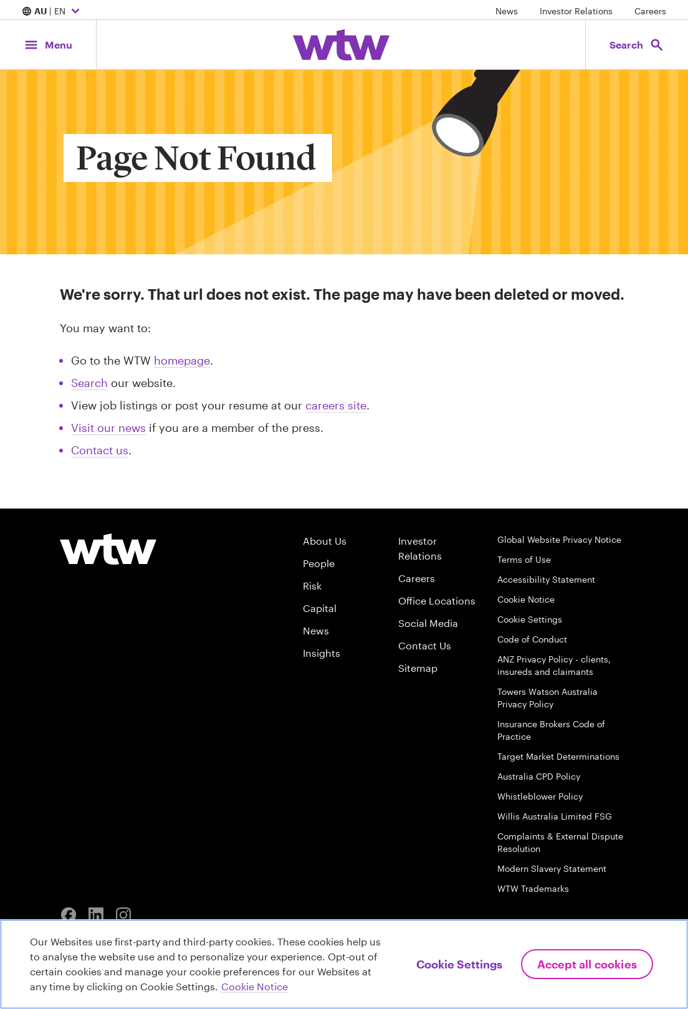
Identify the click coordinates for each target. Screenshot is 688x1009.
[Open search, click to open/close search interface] (637, 44)
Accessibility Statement (546, 579)
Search (89, 383)
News (506, 11)
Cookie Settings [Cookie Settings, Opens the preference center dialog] (459, 964)
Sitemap (417, 668)
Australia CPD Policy (538, 776)
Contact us (99, 450)
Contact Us (424, 645)
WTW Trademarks (533, 888)
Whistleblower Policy (540, 796)
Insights (321, 653)
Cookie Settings (529, 619)
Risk (312, 585)
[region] (344, 964)
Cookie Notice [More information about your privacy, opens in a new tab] (254, 986)
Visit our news (108, 427)
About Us (324, 541)
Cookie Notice (526, 599)
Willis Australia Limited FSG (554, 816)
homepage (182, 360)
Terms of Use (524, 559)
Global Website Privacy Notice (559, 539)
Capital (320, 608)
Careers (650, 11)
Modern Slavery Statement (551, 868)
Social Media (428, 623)
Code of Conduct (532, 639)
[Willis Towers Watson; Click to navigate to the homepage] (341, 44)
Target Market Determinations (558, 756)
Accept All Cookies (587, 964)
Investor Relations (576, 11)
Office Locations (436, 600)
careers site (335, 405)
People (319, 563)
